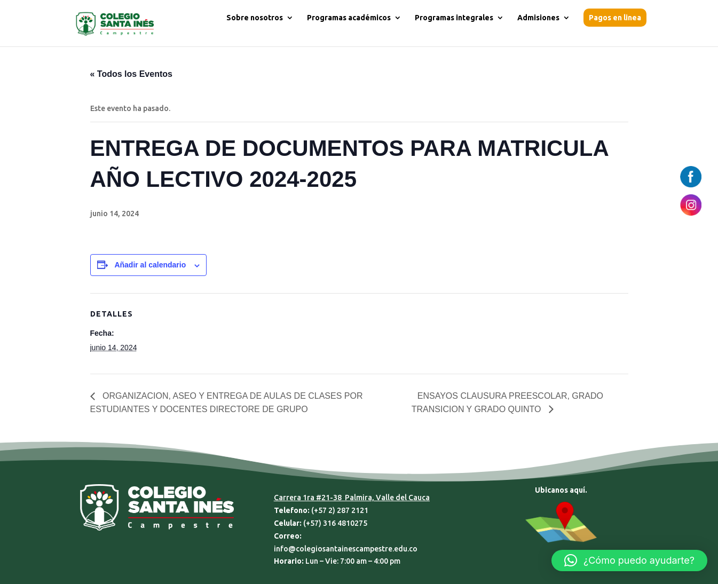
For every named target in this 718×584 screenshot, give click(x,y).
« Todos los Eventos (131, 73)
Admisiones (538, 18)
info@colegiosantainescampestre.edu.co (345, 548)
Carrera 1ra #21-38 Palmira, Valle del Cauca (352, 497)
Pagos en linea (615, 17)
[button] (629, 560)
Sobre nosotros (254, 18)
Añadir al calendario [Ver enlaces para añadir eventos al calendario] (150, 265)
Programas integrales (454, 18)
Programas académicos (349, 18)
